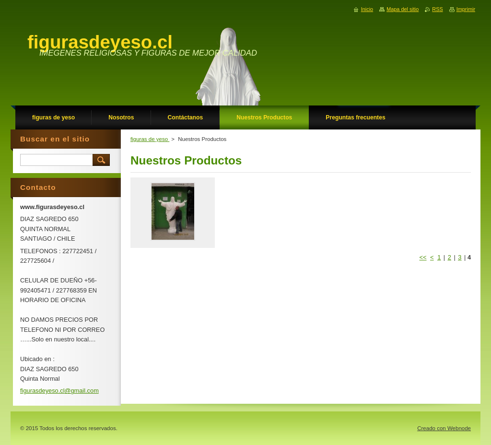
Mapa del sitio (402, 9)
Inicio (367, 9)
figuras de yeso (149, 139)
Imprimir (465, 9)
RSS (437, 9)
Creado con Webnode (444, 428)
